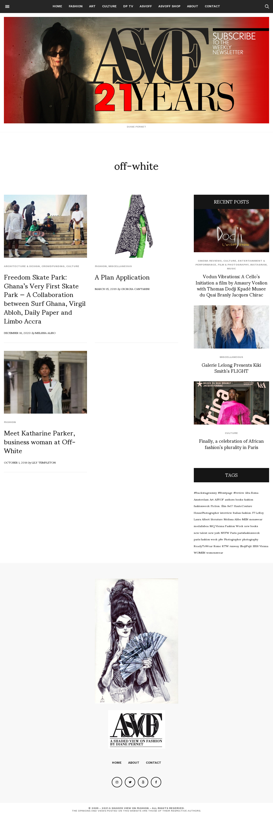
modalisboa (201, 526)
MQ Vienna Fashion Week (226, 526)
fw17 (230, 506)
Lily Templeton (44, 462)
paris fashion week (206, 539)
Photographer (232, 539)
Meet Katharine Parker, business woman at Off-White (40, 441)
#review (238, 492)
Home (57, 6)
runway (234, 546)
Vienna (263, 546)
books (239, 499)
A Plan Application (122, 276)
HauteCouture (243, 506)
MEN (245, 519)
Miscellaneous (120, 266)
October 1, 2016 (15, 462)
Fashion (76, 6)
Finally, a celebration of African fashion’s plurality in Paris (231, 443)
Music (231, 268)
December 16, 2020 (17, 332)
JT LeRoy (258, 512)
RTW (225, 546)
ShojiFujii (246, 546)
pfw (221, 539)
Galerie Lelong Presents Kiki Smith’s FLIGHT (231, 367)
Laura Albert (202, 519)
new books (251, 526)
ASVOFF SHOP (169, 6)
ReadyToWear (203, 546)
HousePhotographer (206, 512)
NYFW (225, 532)
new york (214, 532)
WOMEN (199, 552)
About (192, 6)
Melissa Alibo (45, 332)
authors (229, 499)
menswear (255, 519)
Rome (217, 546)
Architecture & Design (22, 266)
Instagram (258, 264)
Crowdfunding (53, 266)
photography (250, 539)
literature (217, 519)
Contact (212, 6)
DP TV (128, 6)
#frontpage (225, 492)
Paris (233, 532)
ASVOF (219, 499)
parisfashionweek (249, 532)
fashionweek (202, 506)
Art (92, 6)
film (223, 506)
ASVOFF (146, 6)
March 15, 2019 (106, 288)
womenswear (214, 552)
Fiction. (215, 506)
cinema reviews (210, 260)
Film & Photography (233, 264)
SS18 (255, 546)
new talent (200, 532)
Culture (109, 6)
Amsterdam (201, 499)
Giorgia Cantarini (135, 288)
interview (226, 512)
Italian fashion (242, 512)
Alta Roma (251, 492)
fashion (248, 499)
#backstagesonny (205, 492)
